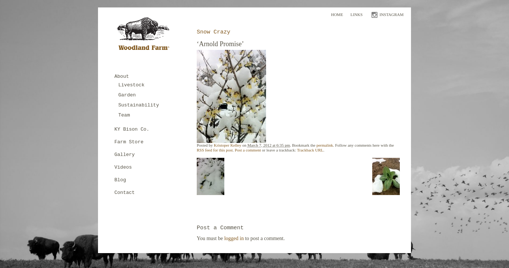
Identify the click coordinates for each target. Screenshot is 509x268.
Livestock (131, 85)
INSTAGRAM (391, 14)
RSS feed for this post (215, 150)
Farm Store (128, 142)
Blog (120, 180)
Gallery (124, 154)
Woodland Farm (145, 36)
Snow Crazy (213, 32)
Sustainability (138, 105)
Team (124, 115)
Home (337, 14)
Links (357, 14)
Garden (127, 95)
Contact (124, 192)
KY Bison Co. (131, 129)
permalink (324, 145)
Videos (123, 167)
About (121, 76)
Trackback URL (310, 150)
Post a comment (248, 150)
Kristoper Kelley (227, 145)
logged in (234, 238)
